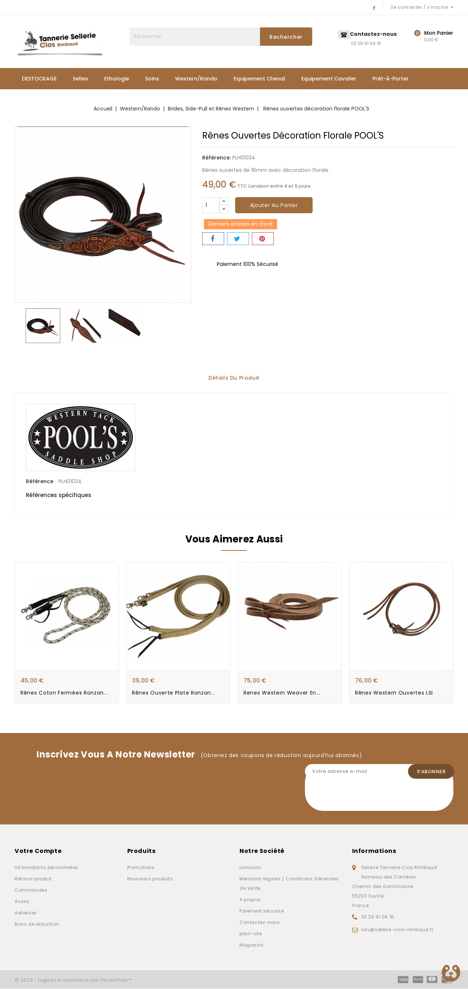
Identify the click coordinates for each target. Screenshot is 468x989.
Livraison (250, 868)
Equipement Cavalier (328, 78)
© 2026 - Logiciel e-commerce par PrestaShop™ (73, 980)
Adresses (26, 913)
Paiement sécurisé (261, 911)
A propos (250, 900)
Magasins (251, 945)
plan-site (250, 934)
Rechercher (286, 37)
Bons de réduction (37, 924)
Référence (39, 480)
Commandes (31, 890)
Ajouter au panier (274, 205)
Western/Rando (196, 78)
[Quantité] (211, 205)
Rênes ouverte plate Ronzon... (173, 693)
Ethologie (116, 78)
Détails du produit (234, 377)
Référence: (216, 157)
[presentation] (360, 797)
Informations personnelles (46, 868)
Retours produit (33, 879)
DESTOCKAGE (39, 78)
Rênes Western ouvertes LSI (394, 693)
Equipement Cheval (259, 78)
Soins (152, 78)
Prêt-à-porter (391, 78)
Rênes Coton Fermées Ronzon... (64, 693)
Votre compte (38, 851)
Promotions (141, 868)
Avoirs (22, 902)
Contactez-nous (259, 923)
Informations (374, 851)
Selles (80, 78)
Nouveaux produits (150, 879)
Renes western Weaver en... (282, 693)
